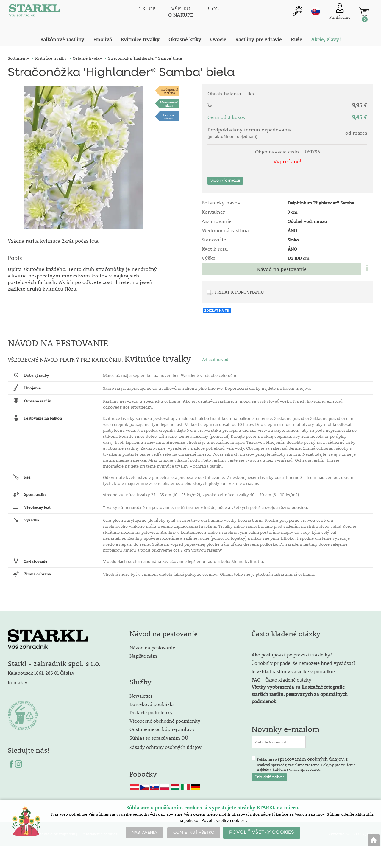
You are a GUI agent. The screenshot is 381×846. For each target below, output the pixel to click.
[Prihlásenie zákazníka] (339, 12)
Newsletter (140, 696)
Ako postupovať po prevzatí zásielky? (292, 654)
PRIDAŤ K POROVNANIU (239, 292)
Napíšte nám (143, 656)
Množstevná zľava (169, 103)
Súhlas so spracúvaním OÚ (158, 738)
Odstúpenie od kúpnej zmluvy (162, 729)
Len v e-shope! (169, 116)
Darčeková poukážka (152, 704)
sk (315, 11)
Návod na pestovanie (282, 269)
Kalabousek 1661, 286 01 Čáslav (41, 673)
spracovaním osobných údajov (311, 759)
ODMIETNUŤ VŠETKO (193, 833)
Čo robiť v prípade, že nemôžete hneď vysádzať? (303, 663)
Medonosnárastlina (169, 91)
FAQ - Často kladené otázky (281, 679)
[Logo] (34, 12)
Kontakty (17, 682)
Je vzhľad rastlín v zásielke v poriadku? (293, 671)
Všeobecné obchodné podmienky (164, 721)
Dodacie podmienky (151, 712)
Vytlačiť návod (214, 359)
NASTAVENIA (144, 833)
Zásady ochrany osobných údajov (166, 747)
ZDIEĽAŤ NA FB (216, 310)
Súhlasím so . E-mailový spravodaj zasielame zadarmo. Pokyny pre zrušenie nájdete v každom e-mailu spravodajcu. (306, 764)
